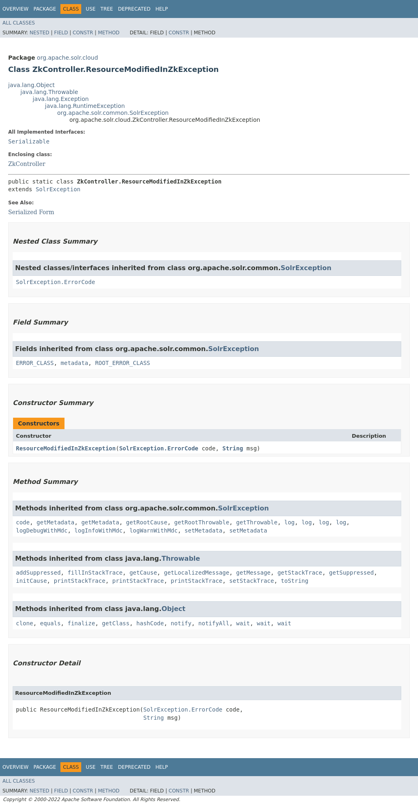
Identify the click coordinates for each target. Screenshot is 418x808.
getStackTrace (300, 572)
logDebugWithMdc (41, 530)
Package (44, 9)
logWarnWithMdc (153, 530)
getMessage (253, 572)
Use (91, 9)
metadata (74, 363)
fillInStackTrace (94, 572)
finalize (81, 623)
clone (24, 623)
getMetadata (56, 522)
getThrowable (256, 522)
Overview (15, 9)
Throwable (181, 558)
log (289, 522)
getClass (115, 623)
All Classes (18, 23)
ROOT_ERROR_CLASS (122, 363)
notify (181, 623)
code (23, 522)
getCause (143, 572)
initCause (31, 580)
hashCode (150, 623)
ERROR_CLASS (35, 363)
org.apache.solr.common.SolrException (113, 113)
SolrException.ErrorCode (55, 282)
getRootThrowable (201, 522)
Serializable (28, 141)
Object (174, 609)
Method (109, 33)
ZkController (26, 164)
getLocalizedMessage (196, 572)
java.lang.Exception (61, 99)
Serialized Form (31, 212)
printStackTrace (79, 580)
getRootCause (146, 522)
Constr (83, 33)
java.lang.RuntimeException (85, 106)
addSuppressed (38, 572)
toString (294, 580)
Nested (39, 33)
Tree (106, 9)
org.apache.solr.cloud (67, 57)
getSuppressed (351, 572)
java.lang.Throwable (49, 92)
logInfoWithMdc (98, 530)
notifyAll (213, 623)
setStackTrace (251, 580)
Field (61, 33)
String (232, 448)
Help (162, 9)
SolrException (58, 189)
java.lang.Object (31, 85)
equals (50, 623)
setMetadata (203, 530)
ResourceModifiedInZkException (66, 448)
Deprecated (134, 9)
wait (243, 623)
